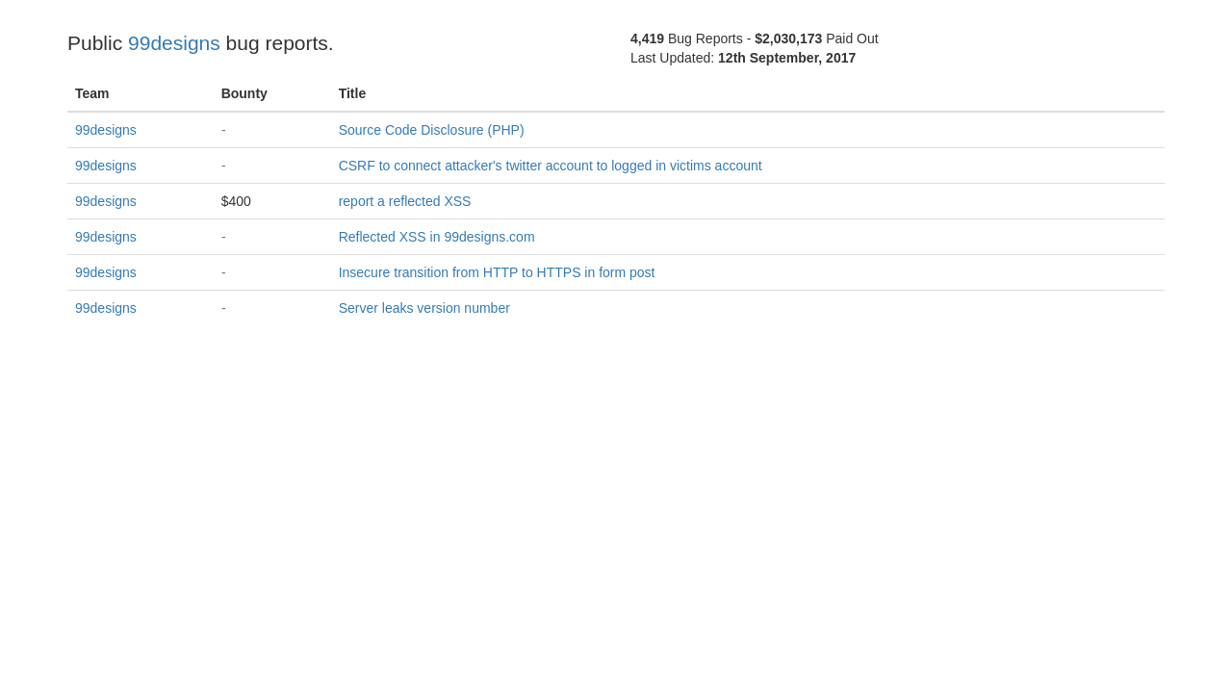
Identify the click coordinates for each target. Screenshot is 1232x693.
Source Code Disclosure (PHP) (432, 130)
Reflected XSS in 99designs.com (437, 236)
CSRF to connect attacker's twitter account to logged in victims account (550, 165)
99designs (174, 43)
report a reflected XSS (405, 201)
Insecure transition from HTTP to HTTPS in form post (497, 272)
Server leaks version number (424, 308)
